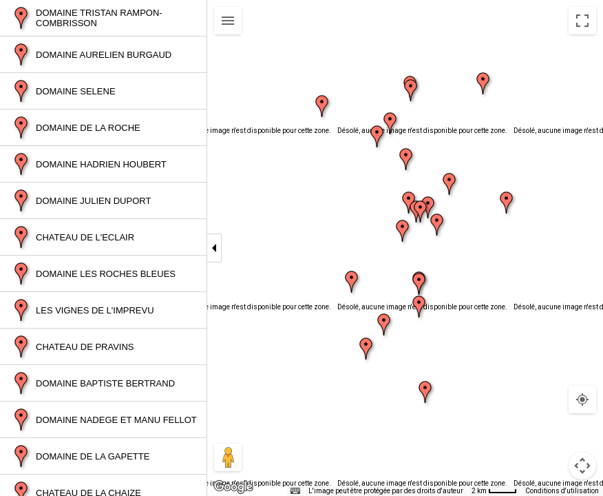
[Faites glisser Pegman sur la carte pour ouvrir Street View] (228, 457)
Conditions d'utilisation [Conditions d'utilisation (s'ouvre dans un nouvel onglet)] (562, 491)
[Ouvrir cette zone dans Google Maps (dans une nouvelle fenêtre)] (233, 487)
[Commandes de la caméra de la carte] (582, 465)
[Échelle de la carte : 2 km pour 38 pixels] (494, 491)
